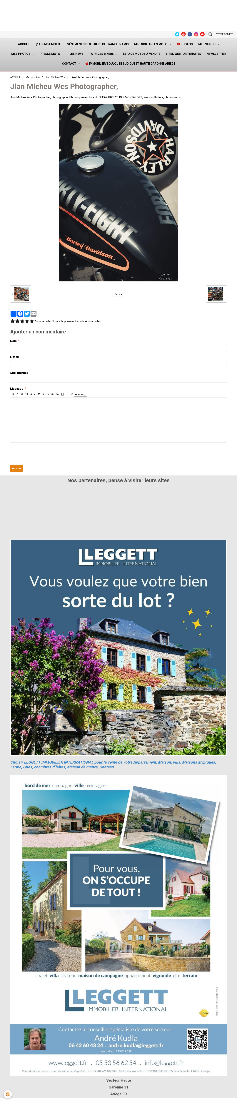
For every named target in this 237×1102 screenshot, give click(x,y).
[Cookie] (8, 1094)
